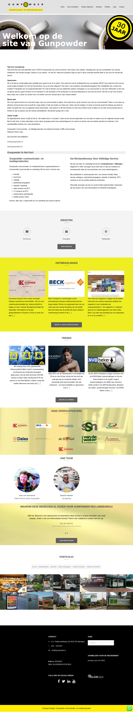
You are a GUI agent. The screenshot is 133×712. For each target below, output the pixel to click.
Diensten (99, 7)
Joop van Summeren (27, 496)
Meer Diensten (66, 246)
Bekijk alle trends (66, 400)
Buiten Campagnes (65, 567)
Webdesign (106, 239)
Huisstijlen (66, 239)
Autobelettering (43, 567)
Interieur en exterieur (93, 567)
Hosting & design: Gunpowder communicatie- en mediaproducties (66, 709)
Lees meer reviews (66, 541)
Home (62, 7)
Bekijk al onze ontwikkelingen (66, 325)
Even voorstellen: (72, 7)
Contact (121, 7)
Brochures (27, 239)
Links (114, 7)
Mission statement (87, 7)
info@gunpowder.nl (59, 651)
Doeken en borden (79, 567)
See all (34, 567)
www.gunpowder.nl (14, 146)
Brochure (54, 567)
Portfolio (107, 7)
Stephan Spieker (66, 496)
